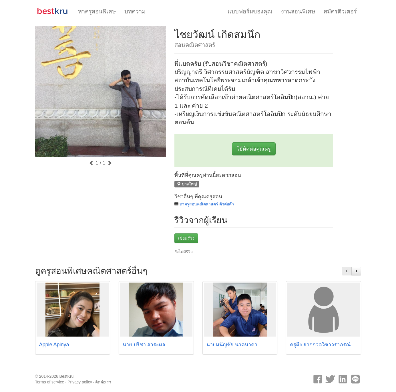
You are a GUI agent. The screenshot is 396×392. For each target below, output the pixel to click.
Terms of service (49, 382)
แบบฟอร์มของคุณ (250, 11)
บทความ (135, 11)
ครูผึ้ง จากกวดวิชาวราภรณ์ (320, 344)
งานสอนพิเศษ (298, 11)
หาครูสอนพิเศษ (97, 11)
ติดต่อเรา (103, 382)
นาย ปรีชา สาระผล (144, 344)
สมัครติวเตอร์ (340, 11)
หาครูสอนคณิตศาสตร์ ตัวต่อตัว (207, 204)
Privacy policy (79, 382)
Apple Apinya (54, 344)
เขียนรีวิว (186, 238)
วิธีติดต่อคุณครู (254, 149)
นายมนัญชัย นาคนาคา (231, 344)
